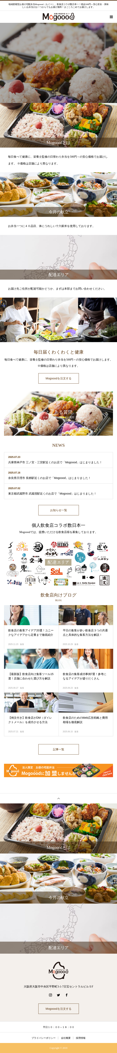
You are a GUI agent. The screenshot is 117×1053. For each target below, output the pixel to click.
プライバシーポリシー (44, 1038)
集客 (22, 644)
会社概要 (66, 1038)
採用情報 (80, 1038)
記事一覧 (58, 749)
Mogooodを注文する (58, 378)
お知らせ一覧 (58, 510)
